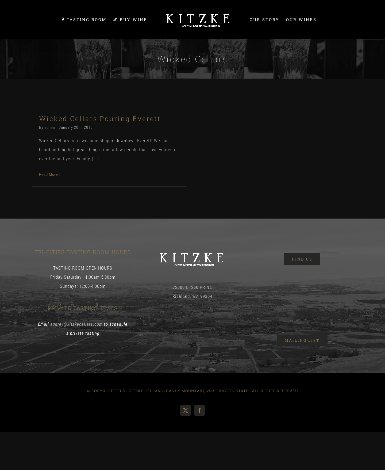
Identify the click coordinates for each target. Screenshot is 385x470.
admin (49, 127)
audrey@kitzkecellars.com (76, 324)
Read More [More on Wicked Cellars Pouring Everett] (48, 174)
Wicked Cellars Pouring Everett (100, 118)
